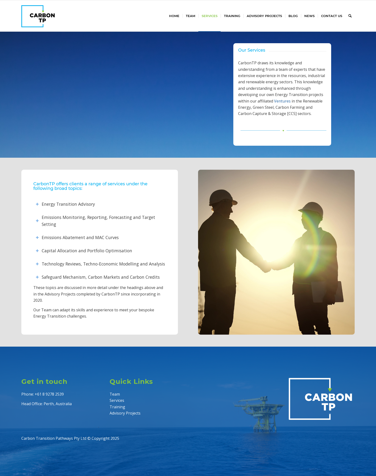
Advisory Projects (125, 413)
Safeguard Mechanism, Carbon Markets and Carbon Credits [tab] (98, 277)
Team (115, 394)
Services (117, 400)
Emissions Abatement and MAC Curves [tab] (77, 237)
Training (117, 407)
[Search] (350, 15)
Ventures (282, 101)
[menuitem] (174, 15)
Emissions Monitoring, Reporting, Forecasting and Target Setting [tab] (95, 220)
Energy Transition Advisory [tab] (65, 204)
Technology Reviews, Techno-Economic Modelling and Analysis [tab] (100, 264)
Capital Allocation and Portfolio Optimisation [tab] (84, 250)
